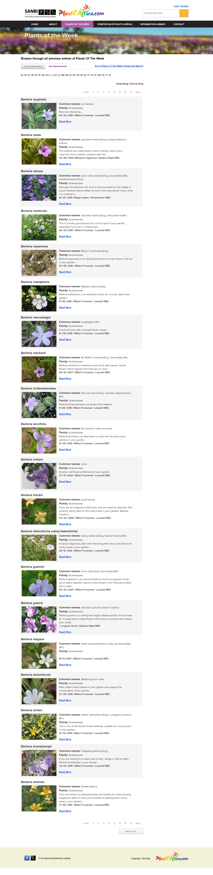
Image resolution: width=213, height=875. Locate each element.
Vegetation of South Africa (115, 24)
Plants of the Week (77, 24)
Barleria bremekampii (36, 747)
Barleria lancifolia (33, 424)
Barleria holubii (32, 495)
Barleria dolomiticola (36, 675)
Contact (179, 24)
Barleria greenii (32, 603)
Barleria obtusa (32, 171)
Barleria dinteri (31, 710)
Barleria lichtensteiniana (38, 389)
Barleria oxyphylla (33, 99)
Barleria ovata (31, 135)
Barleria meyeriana (34, 246)
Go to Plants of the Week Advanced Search (119, 66)
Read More (65, 121)
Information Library (152, 24)
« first (86, 92)
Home (34, 24)
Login (176, 6)
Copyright (135, 858)
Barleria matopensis (35, 282)
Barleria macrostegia (36, 317)
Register (185, 6)
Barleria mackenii (33, 353)
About (53, 24)
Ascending (122, 83)
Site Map (146, 858)
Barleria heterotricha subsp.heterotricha (49, 531)
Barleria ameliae (32, 782)
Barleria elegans (32, 639)
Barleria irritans (32, 460)
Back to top (131, 831)
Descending (136, 83)
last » (138, 92)
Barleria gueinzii (32, 567)
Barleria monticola (34, 211)
